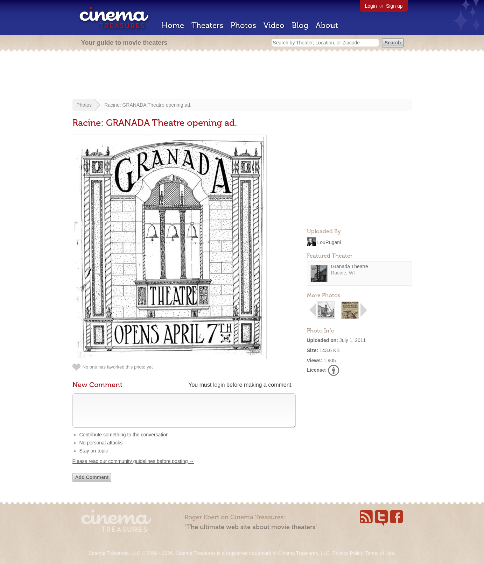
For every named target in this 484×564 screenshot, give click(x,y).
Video (274, 25)
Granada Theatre (349, 266)
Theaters (207, 25)
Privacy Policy (347, 553)
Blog (300, 25)
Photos (243, 25)
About (327, 25)
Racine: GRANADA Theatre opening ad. (147, 105)
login (219, 385)
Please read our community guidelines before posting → (133, 468)
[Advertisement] (242, 76)
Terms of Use (379, 553)
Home (173, 25)
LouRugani (329, 242)
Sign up (394, 6)
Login (371, 6)
